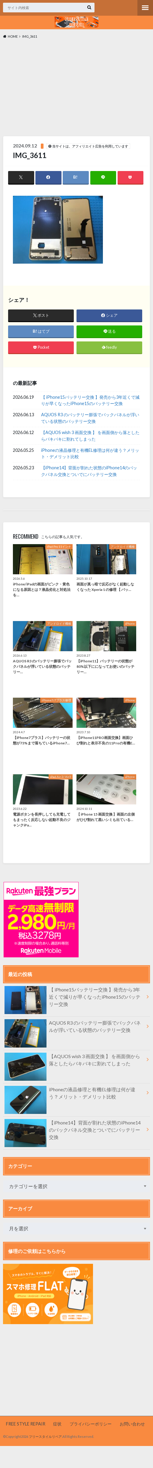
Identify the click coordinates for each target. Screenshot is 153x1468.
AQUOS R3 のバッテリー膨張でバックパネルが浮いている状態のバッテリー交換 (90, 418)
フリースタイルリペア (45, 1436)
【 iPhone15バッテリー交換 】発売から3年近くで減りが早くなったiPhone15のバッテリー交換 (90, 400)
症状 (57, 1423)
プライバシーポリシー (91, 1423)
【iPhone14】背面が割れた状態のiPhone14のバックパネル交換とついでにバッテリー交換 (89, 471)
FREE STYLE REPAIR (25, 1423)
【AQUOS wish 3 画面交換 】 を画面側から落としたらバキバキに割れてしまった (90, 436)
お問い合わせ (132, 1423)
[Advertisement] (76, 89)
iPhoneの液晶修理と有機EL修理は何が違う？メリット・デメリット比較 (90, 453)
